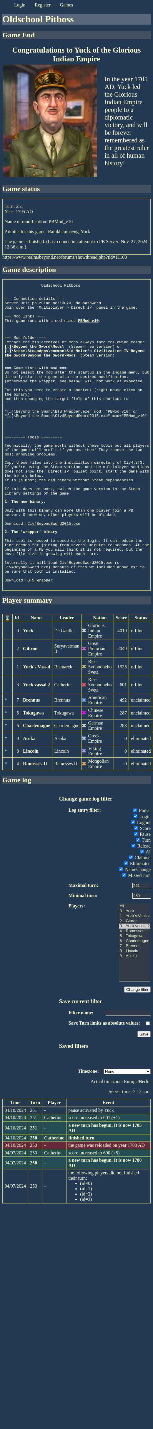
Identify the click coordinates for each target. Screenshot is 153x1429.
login (19, 4)
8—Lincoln (134, 1004)
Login (142, 870)
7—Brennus (134, 999)
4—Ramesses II (134, 984)
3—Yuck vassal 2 (134, 979)
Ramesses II (35, 817)
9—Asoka (134, 1009)
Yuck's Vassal (36, 720)
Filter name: (81, 1066)
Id (16, 671)
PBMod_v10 (88, 328)
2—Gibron (134, 974)
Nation (100, 671)
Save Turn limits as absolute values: (104, 1076)
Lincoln (30, 804)
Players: (77, 959)
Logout (141, 876)
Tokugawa (33, 766)
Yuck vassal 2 (36, 738)
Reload (141, 899)
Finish (142, 864)
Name (36, 671)
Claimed (140, 911)
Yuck (28, 684)
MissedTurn (136, 929)
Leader (67, 671)
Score (121, 671)
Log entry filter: (85, 863)
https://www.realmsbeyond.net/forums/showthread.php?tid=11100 (64, 257)
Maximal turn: (83, 939)
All (134, 959)
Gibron (30, 702)
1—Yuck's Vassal (134, 969)
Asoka (29, 792)
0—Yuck (134, 964)
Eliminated (137, 917)
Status (140, 671)
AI (145, 905)
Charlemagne (36, 779)
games (66, 4)
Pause (142, 887)
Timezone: (88, 1124)
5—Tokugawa (134, 989)
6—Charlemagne (134, 994)
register (42, 4)
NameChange (135, 923)
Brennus (31, 753)
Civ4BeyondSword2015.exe (53, 566)
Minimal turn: (83, 949)
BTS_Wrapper (40, 633)
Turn (143, 893)
